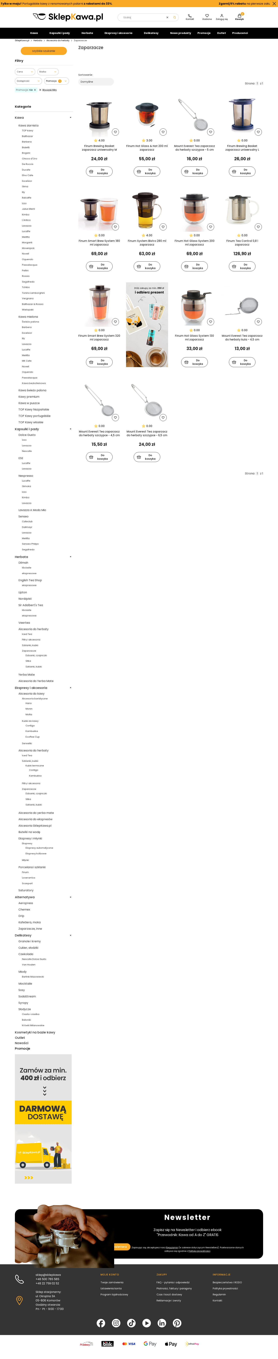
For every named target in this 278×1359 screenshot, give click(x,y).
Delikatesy (151, 36)
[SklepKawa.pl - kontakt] (190, 20)
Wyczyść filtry (48, 92)
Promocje (204, 36)
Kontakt (217, 1303)
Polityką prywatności (199, 1254)
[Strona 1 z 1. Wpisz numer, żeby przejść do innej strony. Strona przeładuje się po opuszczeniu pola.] (257, 86)
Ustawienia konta (111, 1291)
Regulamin (172, 1250)
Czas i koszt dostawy (169, 1297)
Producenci (240, 36)
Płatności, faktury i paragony (174, 1291)
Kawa (34, 36)
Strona (249, 86)
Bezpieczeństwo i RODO (227, 1285)
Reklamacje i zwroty (169, 1303)
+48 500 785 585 (47, 1282)
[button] (174, 20)
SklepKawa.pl (22, 43)
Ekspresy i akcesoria (118, 36)
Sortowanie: (85, 78)
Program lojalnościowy (114, 1297)
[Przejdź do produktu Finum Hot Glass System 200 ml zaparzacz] (195, 212)
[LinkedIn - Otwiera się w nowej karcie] (162, 1326)
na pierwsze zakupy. (240, 4)
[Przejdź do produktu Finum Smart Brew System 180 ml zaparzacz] (99, 212)
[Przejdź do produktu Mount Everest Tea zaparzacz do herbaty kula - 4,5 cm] (242, 307)
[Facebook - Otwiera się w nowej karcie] (101, 1326)
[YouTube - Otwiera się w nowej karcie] (146, 1326)
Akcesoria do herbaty (58, 43)
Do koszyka (98, 174)
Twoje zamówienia (112, 1285)
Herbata (87, 36)
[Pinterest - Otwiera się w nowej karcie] (177, 1326)
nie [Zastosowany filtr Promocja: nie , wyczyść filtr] (26, 93)
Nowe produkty (180, 36)
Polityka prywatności (225, 1291)
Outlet (221, 36)
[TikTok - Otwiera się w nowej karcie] (131, 1326)
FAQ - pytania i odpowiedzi (173, 1285)
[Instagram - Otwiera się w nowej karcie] (116, 1326)
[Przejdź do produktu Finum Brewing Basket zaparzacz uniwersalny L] (242, 118)
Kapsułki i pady (59, 36)
